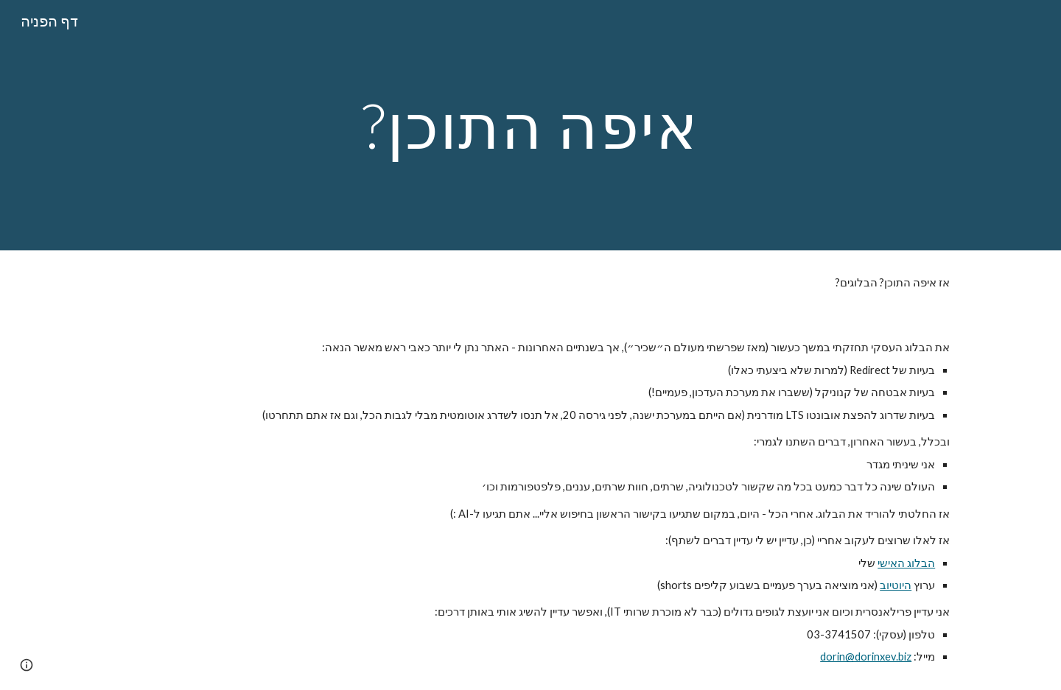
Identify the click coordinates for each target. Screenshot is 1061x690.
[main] (530, 125)
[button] (26, 665)
